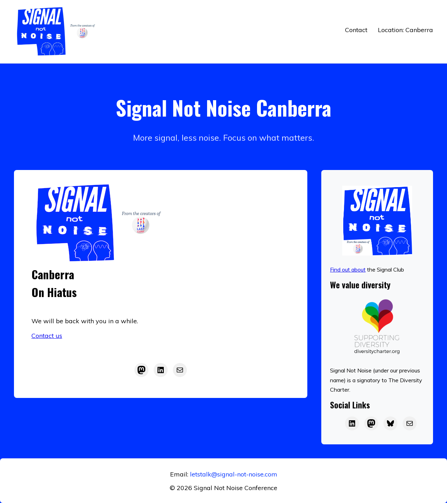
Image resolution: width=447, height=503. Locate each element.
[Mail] (180, 370)
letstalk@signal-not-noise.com (233, 474)
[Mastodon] (141, 370)
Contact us (46, 336)
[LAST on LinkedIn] (352, 423)
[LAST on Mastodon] (371, 423)
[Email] (410, 423)
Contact (356, 30)
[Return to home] (57, 31)
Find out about (348, 269)
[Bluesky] (390, 423)
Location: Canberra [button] (405, 30)
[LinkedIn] (161, 370)
